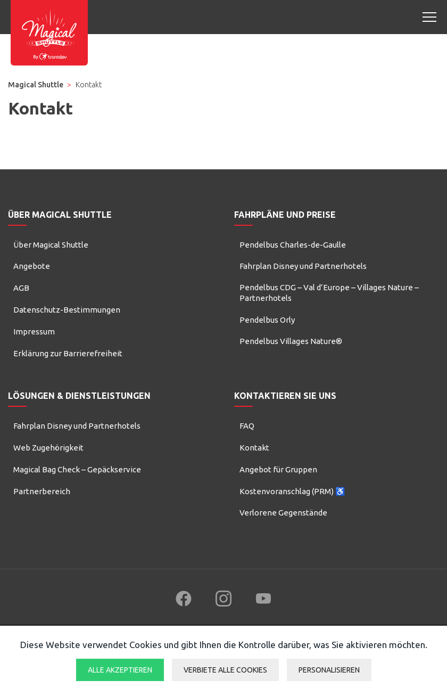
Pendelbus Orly (267, 319)
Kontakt (254, 447)
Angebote (31, 266)
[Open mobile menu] (429, 17)
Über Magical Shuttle (50, 244)
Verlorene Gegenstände (283, 512)
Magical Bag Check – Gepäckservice (77, 469)
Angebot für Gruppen (278, 469)
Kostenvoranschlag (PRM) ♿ (292, 491)
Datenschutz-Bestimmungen (66, 309)
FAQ (246, 425)
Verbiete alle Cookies (225, 670)
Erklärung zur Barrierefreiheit (67, 353)
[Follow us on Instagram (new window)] (223, 599)
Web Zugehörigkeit (48, 447)
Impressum (34, 331)
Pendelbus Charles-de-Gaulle (292, 244)
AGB (21, 287)
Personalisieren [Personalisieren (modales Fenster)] (329, 670)
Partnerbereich (41, 491)
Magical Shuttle (35, 84)
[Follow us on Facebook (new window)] (184, 599)
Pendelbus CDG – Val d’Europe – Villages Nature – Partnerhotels (329, 292)
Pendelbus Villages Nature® (290, 341)
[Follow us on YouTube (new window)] (263, 599)
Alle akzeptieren (120, 670)
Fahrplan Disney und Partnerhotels (303, 266)
